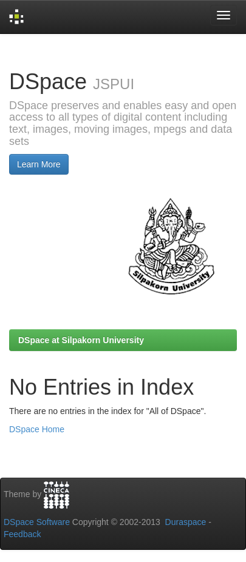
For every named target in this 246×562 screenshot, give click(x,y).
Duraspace (186, 522)
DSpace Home (36, 429)
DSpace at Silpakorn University (81, 340)
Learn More (39, 164)
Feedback (22, 534)
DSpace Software (37, 522)
